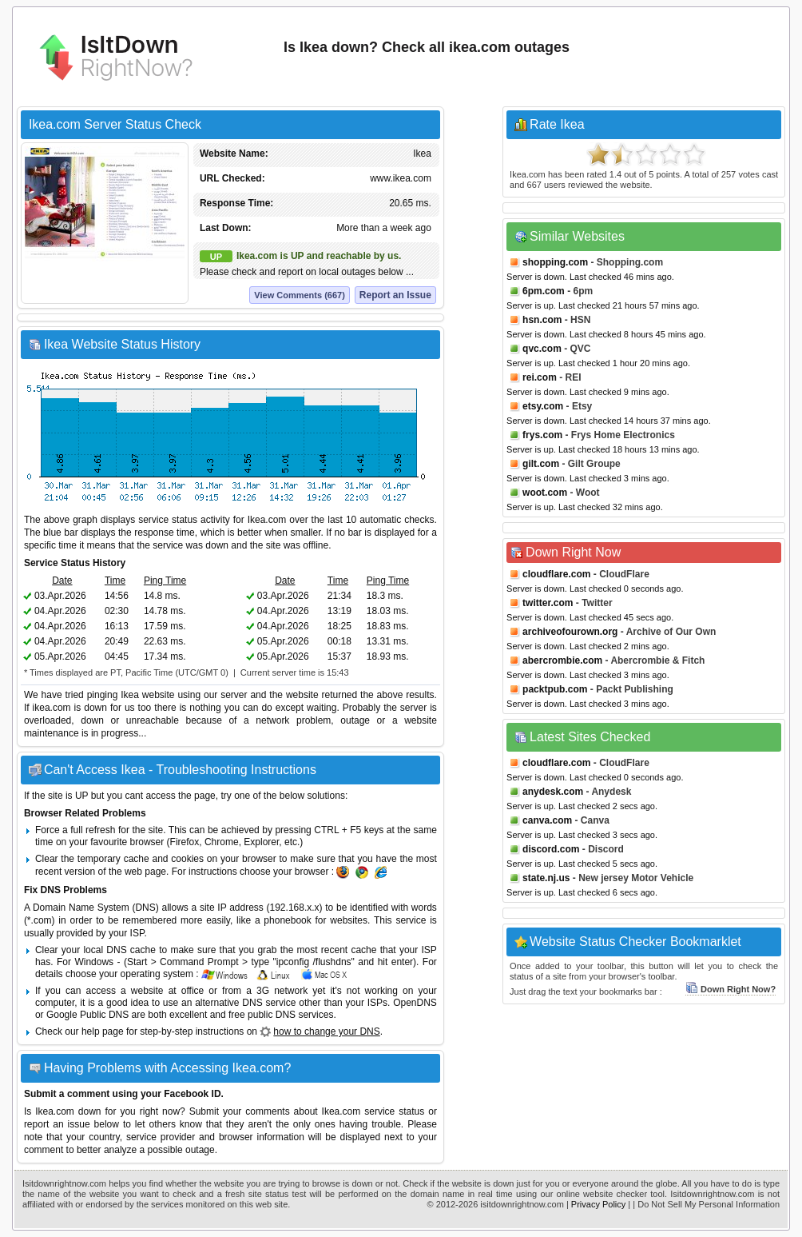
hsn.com (542, 319)
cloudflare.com (556, 574)
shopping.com (555, 262)
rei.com (539, 377)
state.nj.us (546, 878)
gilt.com (540, 463)
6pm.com (543, 291)
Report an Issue (395, 295)
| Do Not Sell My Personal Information (706, 1204)
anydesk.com (552, 791)
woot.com (544, 492)
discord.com (550, 849)
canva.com (547, 820)
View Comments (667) (299, 295)
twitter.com (547, 603)
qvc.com (542, 348)
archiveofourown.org (569, 631)
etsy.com (542, 406)
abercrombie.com (562, 660)
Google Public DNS (87, 1014)
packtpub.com (554, 689)
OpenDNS (415, 1002)
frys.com (542, 435)
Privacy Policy (598, 1204)
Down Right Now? (730, 989)
